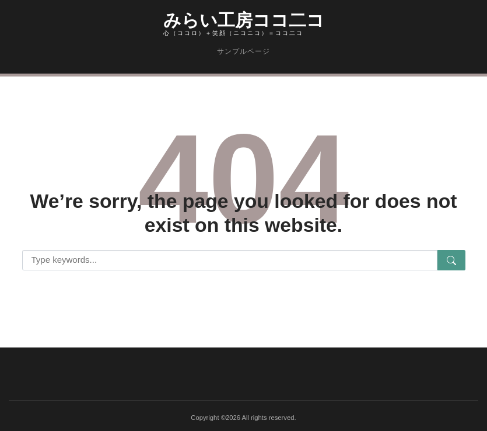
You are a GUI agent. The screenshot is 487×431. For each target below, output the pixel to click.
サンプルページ (243, 51)
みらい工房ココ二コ (243, 18)
